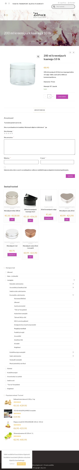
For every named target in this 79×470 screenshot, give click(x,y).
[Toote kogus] (49, 96)
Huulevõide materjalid (64, 207)
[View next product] (73, 52)
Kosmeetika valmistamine (17, 295)
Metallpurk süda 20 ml (66, 211)
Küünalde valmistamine (16, 284)
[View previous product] (70, 52)
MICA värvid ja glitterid (21, 321)
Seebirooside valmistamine (18, 291)
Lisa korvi (62, 96)
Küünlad (9, 368)
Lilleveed (9, 272)
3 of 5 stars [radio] (8, 133)
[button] (38, 56)
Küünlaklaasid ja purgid (9, 207)
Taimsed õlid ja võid (20, 317)
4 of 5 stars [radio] (10, 133)
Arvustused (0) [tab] (39, 110)
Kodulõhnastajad (12, 372)
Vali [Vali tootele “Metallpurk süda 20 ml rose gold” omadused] (30, 257)
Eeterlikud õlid (18, 340)
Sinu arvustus (9, 137)
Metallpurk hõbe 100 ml (12, 211)
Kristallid (16, 343)
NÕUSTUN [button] (21, 464)
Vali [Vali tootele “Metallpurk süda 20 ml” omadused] (67, 219)
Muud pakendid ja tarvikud (18, 363)
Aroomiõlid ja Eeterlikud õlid (18, 287)
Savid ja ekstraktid (19, 306)
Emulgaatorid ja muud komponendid (25, 325)
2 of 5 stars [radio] (6, 133)
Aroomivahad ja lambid (14, 376)
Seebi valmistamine (15, 356)
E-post (43, 158)
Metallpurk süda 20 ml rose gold (30, 247)
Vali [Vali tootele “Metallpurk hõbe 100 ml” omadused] (12, 219)
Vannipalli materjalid (16, 360)
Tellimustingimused (36, 465)
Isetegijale (10, 280)
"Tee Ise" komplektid (13, 384)
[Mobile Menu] (74, 15)
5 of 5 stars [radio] (12, 133)
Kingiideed (17, 347)
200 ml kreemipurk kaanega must (30, 210)
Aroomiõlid (17, 336)
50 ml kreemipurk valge (48, 209)
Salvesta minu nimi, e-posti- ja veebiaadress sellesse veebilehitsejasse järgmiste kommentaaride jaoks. (36, 170)
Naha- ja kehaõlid (12, 276)
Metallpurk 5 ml (12, 246)
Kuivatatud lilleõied (20, 298)
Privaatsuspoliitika (49, 465)
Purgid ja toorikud (30, 207)
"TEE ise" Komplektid (20, 310)
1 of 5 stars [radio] (4, 133)
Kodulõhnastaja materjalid (17, 352)
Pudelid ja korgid (19, 332)
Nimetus (7, 158)
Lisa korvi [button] (48, 218)
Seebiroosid (10, 380)
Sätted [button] (12, 464)
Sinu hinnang (8, 131)
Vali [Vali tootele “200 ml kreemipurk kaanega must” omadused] (30, 220)
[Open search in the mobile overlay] (63, 6)
